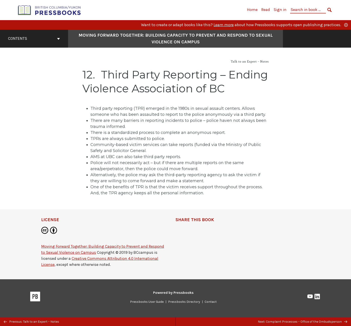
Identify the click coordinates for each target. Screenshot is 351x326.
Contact (211, 302)
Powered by (173, 292)
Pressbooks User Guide (147, 302)
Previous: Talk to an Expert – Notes (31, 322)
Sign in (280, 9)
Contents (34, 38)
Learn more (224, 24)
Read (265, 9)
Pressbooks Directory (184, 302)
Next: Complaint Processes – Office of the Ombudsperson (302, 322)
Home (252, 9)
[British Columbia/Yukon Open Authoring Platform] (49, 10)
